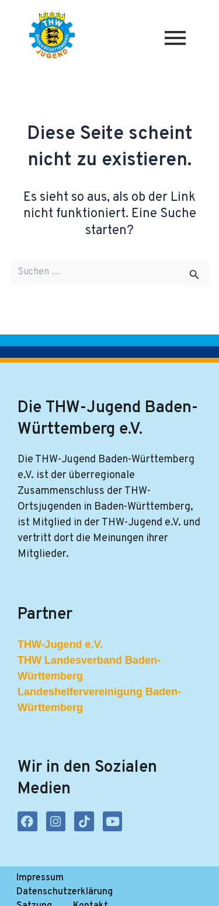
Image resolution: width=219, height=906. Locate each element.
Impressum (40, 878)
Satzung (34, 892)
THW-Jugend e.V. (60, 644)
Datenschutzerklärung (133, 878)
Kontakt (90, 892)
